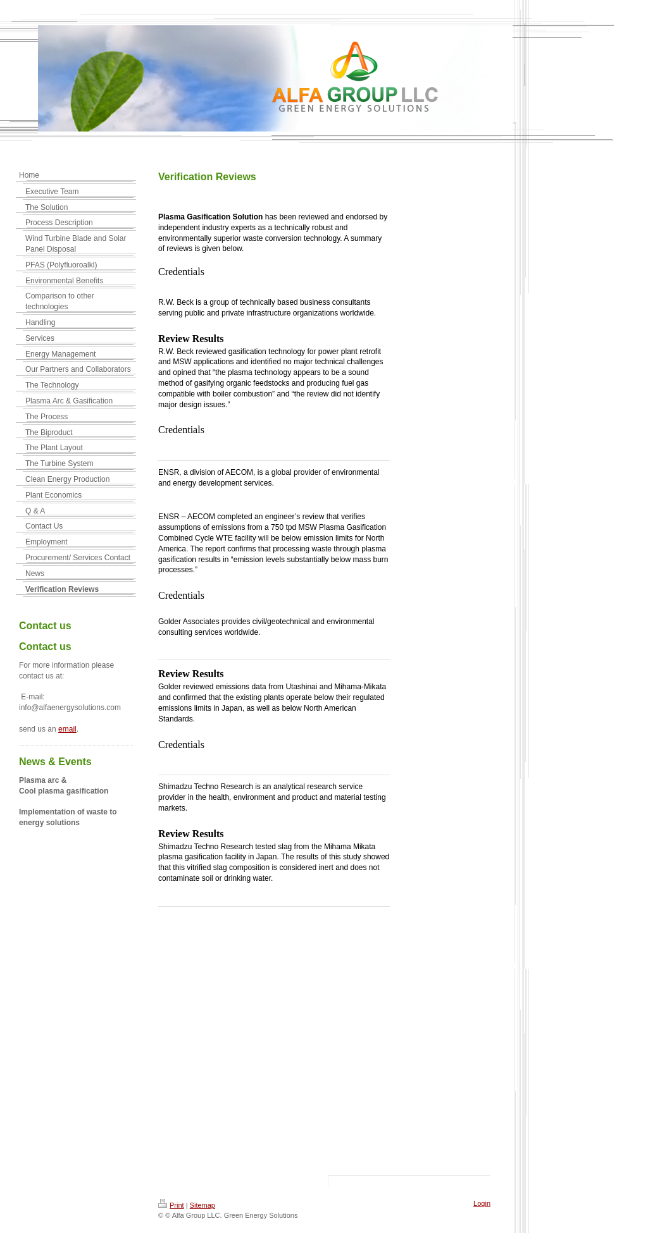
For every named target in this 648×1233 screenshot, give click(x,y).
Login (481, 1203)
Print (171, 1205)
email (67, 729)
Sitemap (202, 1205)
